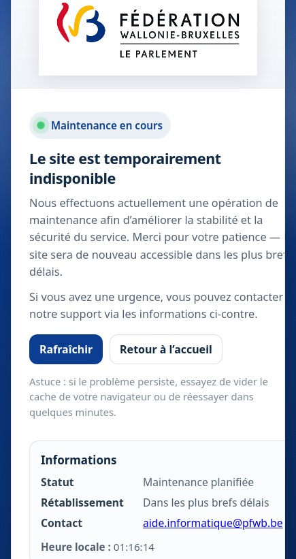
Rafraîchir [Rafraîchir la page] (66, 349)
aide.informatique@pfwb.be (213, 522)
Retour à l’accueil (166, 349)
